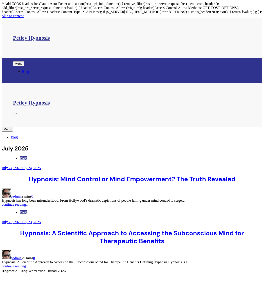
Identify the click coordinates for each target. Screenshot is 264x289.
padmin (16, 196)
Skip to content (13, 16)
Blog (25, 71)
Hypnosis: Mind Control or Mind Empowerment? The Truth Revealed (132, 179)
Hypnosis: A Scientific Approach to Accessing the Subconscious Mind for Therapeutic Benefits (132, 237)
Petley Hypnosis (31, 38)
